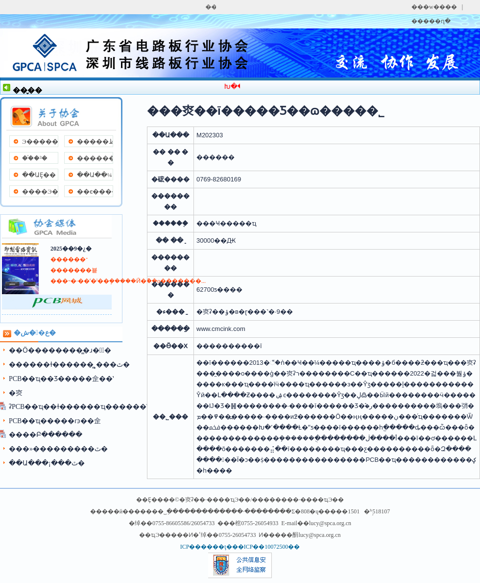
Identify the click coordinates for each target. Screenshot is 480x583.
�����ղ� (431, 21)
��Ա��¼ (94, 174)
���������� (95, 158)
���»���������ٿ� (58, 449)
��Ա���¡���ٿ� (47, 463)
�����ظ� (95, 141)
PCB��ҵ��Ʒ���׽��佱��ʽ (61, 378)
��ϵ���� (95, 191)
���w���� (434, 6)
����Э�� (40, 191)
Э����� (40, 141)
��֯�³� (35, 158)
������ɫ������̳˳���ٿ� (69, 364)
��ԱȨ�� (39, 174)
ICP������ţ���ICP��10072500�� (240, 546)
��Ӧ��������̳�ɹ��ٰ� (60, 350)
